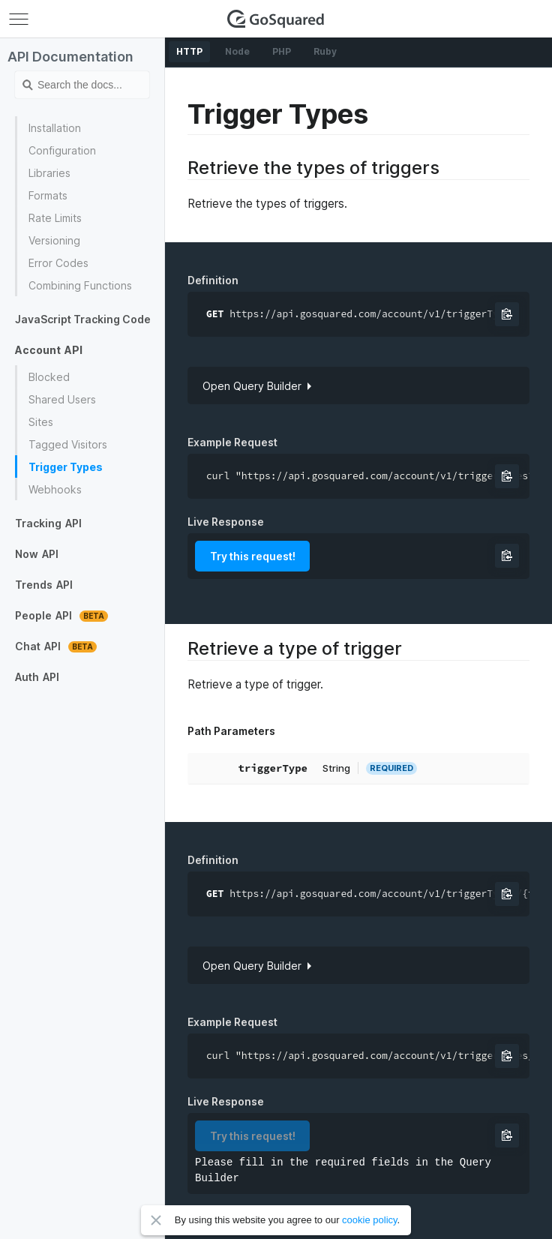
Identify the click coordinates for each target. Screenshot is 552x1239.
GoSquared (276, 19)
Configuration (62, 150)
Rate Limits (55, 218)
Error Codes (58, 262)
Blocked (49, 376)
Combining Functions (80, 285)
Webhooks (55, 489)
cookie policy (369, 1220)
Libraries (49, 172)
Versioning (54, 240)
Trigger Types (65, 466)
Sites (40, 422)
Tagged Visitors (67, 444)
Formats (48, 195)
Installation (54, 128)
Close (156, 1220)
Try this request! (253, 556)
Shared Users (62, 399)
